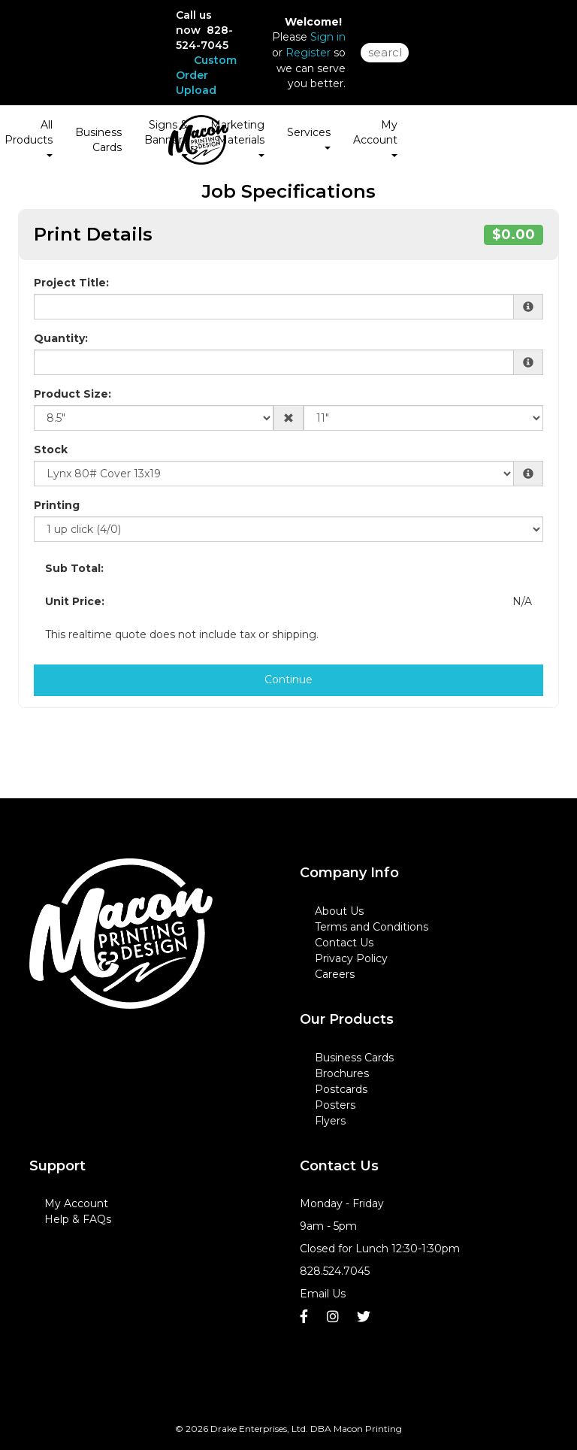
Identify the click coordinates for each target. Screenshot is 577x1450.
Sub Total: (74, 568)
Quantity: (61, 338)
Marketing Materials (237, 137)
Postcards (341, 1089)
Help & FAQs (77, 1219)
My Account (76, 1203)
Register (308, 52)
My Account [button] (375, 137)
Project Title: (71, 282)
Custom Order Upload (206, 75)
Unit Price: (74, 601)
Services (309, 138)
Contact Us (344, 942)
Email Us (323, 1293)
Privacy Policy (351, 958)
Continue (288, 679)
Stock (51, 449)
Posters (335, 1105)
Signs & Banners (166, 137)
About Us (339, 911)
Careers (335, 974)
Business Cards (98, 140)
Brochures (342, 1073)
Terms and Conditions (371, 927)
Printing (57, 505)
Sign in (328, 37)
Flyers (330, 1121)
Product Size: (72, 394)
